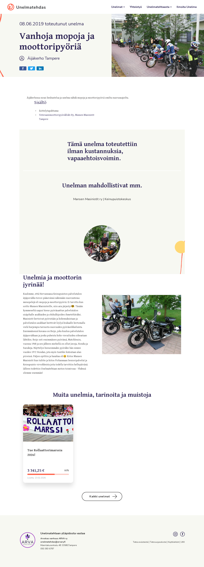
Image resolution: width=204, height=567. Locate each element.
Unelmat (117, 7)
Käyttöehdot (174, 542)
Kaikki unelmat (103, 496)
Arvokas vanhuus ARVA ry (53, 538)
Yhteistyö (136, 7)
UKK (183, 542)
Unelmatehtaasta (158, 7)
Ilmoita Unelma (187, 7)
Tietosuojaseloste (158, 542)
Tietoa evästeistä (141, 542)
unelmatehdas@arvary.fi (52, 541)
